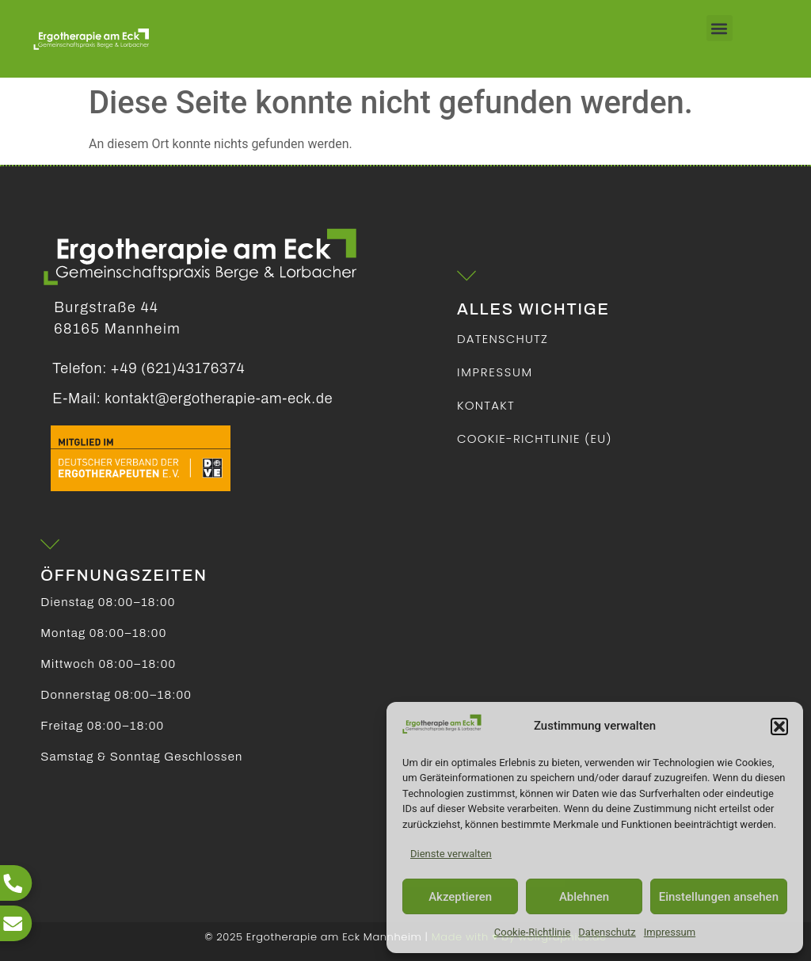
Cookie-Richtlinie (532, 932)
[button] (779, 726)
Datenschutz (606, 932)
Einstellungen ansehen (719, 897)
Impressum (669, 932)
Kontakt (486, 405)
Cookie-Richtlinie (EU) (534, 438)
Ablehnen (584, 897)
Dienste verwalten (451, 854)
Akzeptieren (460, 897)
